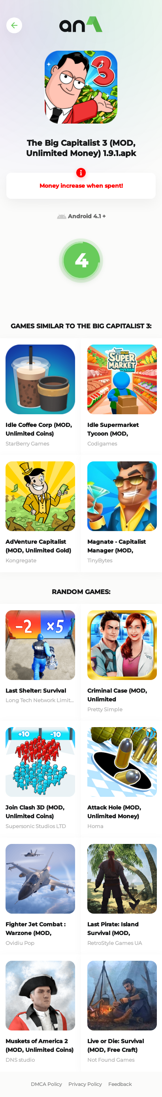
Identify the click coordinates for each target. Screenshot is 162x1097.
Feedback (120, 1084)
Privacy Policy (85, 1084)
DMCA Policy (46, 1084)
